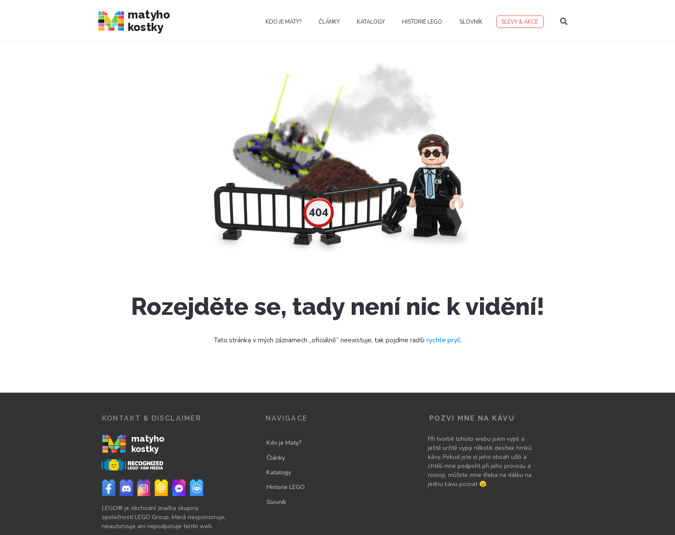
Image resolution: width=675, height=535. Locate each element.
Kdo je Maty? (283, 22)
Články (329, 22)
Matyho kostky (149, 21)
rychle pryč (443, 340)
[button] (564, 21)
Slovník (471, 22)
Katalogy (371, 22)
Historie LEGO (422, 22)
